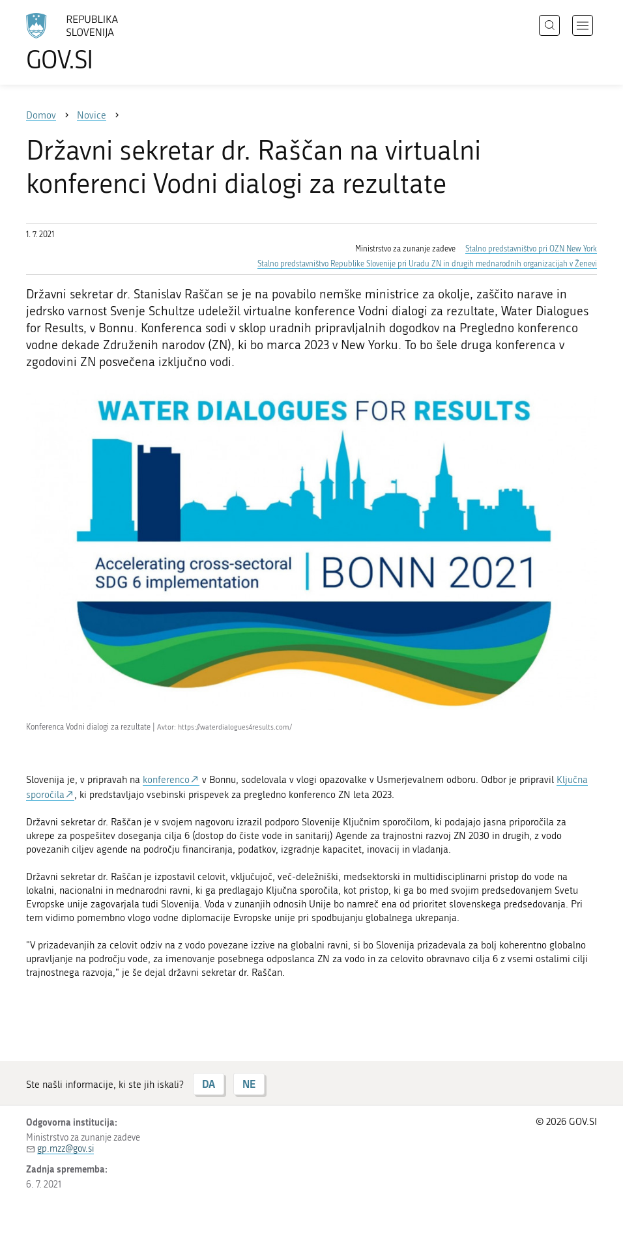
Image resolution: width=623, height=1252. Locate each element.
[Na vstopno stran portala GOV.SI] (91, 42)
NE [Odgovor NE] (248, 1083)
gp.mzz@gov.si (65, 1148)
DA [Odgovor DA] (208, 1083)
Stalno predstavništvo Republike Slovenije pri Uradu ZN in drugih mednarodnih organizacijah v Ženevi (427, 263)
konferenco (166, 780)
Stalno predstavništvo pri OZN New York (531, 248)
